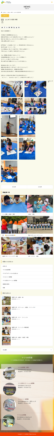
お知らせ (5, 15)
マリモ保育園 (27, 358)
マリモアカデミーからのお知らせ (10, 273)
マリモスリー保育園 (7, 277)
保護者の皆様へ (6, 284)
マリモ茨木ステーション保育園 (10, 280)
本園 (4, 287)
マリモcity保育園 (6, 269)
